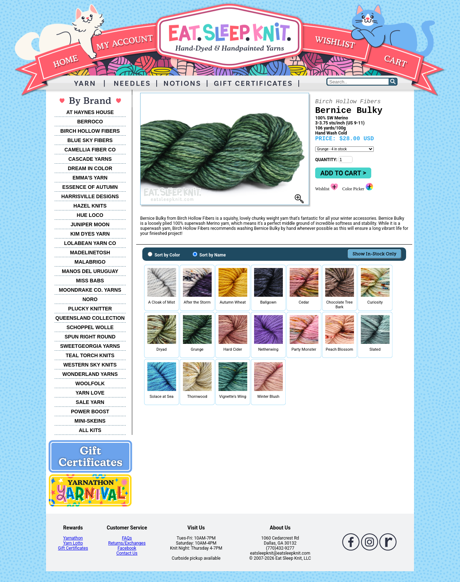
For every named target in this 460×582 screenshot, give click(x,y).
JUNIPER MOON (89, 224)
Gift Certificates (73, 548)
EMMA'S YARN (90, 178)
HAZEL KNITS (89, 206)
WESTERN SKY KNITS (89, 365)
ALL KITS (90, 430)
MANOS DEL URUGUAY (90, 271)
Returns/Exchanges (127, 543)
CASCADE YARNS (90, 159)
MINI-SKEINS (89, 421)
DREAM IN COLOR (90, 168)
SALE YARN (90, 402)
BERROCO (90, 121)
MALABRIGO (89, 262)
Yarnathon (73, 538)
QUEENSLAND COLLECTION (90, 318)
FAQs (127, 538)
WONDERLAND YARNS (90, 374)
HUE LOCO (90, 215)
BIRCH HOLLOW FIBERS (90, 131)
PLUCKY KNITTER (90, 309)
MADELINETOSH (90, 252)
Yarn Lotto (73, 543)
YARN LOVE (89, 393)
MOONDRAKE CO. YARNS (90, 290)
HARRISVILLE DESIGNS (90, 196)
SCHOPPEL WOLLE (90, 327)
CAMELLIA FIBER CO (90, 150)
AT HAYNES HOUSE (90, 112)
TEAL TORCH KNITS (90, 355)
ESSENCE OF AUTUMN (90, 187)
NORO (90, 299)
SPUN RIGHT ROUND (90, 337)
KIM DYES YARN (90, 234)
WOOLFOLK (90, 383)
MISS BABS (90, 280)
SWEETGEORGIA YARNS (90, 346)
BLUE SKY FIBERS (90, 140)
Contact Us (127, 553)
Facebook (127, 548)
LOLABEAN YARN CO (90, 243)
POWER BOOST (90, 411)
